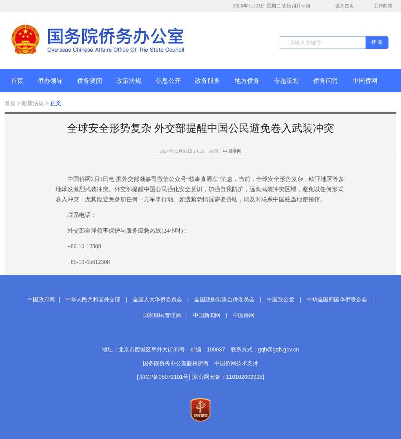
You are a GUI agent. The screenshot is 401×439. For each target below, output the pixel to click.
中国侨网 (365, 80)
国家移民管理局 (162, 315)
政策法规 (128, 80)
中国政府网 (41, 299)
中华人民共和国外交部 (92, 299)
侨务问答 (325, 80)
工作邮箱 (378, 6)
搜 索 (377, 42)
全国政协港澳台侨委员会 (224, 299)
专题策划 (286, 80)
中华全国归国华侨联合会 (337, 299)
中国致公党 (280, 299)
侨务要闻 (89, 80)
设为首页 (340, 6)
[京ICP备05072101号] (163, 377)
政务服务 (207, 80)
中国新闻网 (206, 315)
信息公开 (168, 80)
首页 (17, 80)
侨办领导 (50, 80)
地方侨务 (247, 80)
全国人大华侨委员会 (157, 299)
